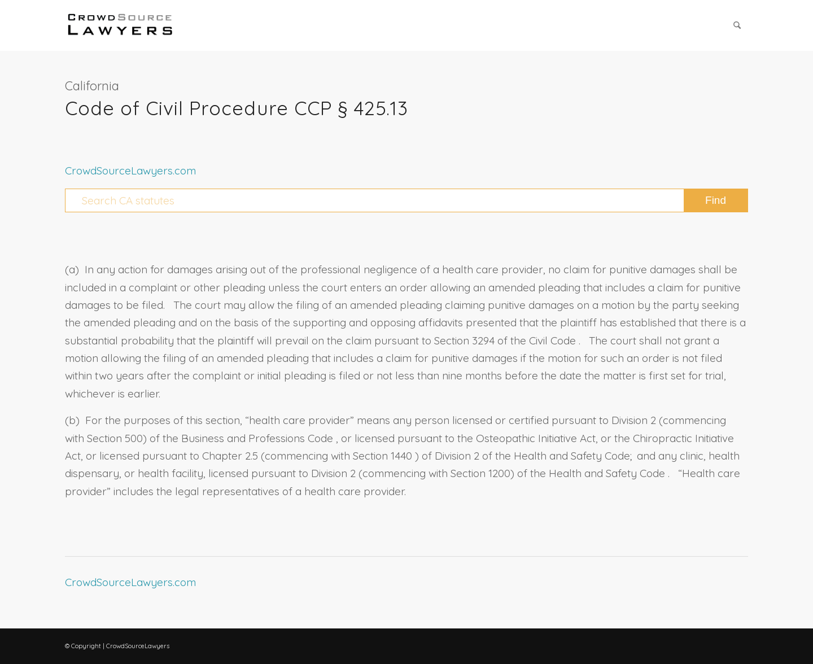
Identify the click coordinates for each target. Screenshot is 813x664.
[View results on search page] (716, 200)
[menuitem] (737, 25)
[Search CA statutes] (406, 200)
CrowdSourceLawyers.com (130, 170)
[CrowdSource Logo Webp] (120, 25)
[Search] (737, 25)
